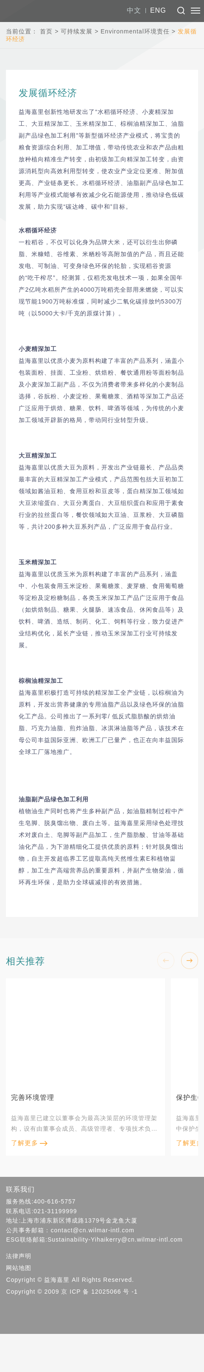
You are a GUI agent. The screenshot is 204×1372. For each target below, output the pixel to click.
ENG (158, 10)
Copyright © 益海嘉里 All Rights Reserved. (70, 1279)
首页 (46, 31)
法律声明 (18, 1256)
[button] (189, 960)
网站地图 (18, 1267)
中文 (134, 10)
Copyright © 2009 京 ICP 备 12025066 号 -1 (71, 1291)
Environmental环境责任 (135, 31)
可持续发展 (76, 31)
